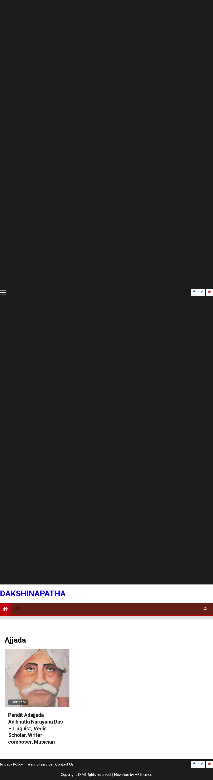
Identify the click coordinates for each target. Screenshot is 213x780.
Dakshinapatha (33, 593)
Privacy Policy (11, 764)
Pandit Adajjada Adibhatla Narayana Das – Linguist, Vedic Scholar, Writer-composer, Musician (35, 728)
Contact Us (64, 764)
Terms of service (39, 764)
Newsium (121, 774)
